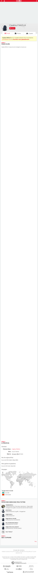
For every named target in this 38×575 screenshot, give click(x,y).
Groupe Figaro (14, 559)
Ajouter (13, 28)
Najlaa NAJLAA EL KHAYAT (12, 527)
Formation (23, 556)
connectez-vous (6, 39)
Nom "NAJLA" (9, 531)
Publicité (18, 556)
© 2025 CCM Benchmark (22, 559)
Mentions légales (31, 558)
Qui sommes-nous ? (6, 556)
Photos (19, 33)
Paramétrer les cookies (23, 558)
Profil (8, 33)
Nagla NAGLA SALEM (11, 518)
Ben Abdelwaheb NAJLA (12, 522)
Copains (31, 33)
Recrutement (6, 558)
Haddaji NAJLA (9, 505)
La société (28, 556)
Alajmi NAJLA (9, 514)
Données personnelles (14, 558)
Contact (12, 556)
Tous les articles (33, 556)
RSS (15, 556)
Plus (36, 541)
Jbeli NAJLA (9, 510)
